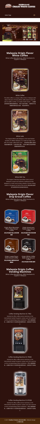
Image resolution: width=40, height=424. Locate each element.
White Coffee (20, 95)
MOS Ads (20, 422)
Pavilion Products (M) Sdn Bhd (17, 420)
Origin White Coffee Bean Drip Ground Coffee (28, 257)
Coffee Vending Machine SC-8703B (20, 400)
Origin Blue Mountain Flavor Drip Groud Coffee (11, 228)
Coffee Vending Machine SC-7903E (20, 357)
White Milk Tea (20, 177)
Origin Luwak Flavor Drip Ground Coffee (11, 257)
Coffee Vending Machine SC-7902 (20, 314)
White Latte (20, 136)
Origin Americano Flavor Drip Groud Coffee (28, 228)
